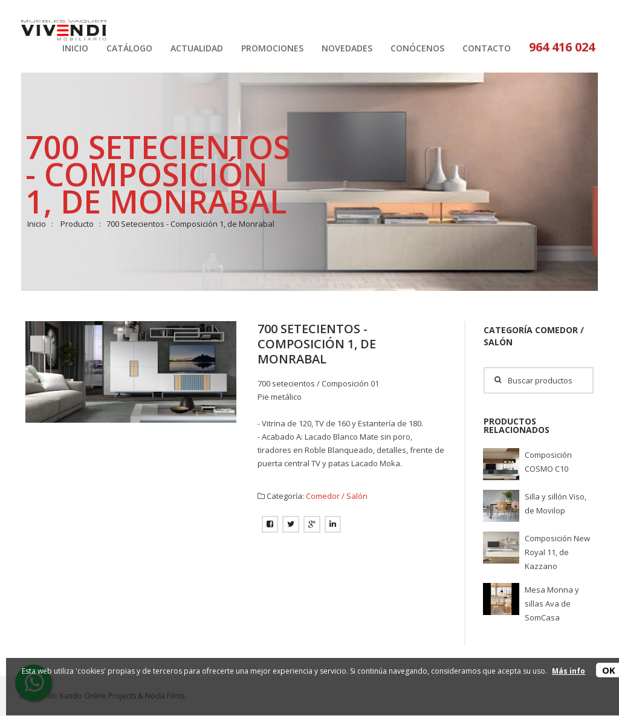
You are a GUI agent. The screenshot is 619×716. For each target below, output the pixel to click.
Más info (568, 671)
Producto (77, 223)
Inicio (36, 223)
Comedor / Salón (337, 495)
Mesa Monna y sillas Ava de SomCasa (552, 603)
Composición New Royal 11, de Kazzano (557, 552)
